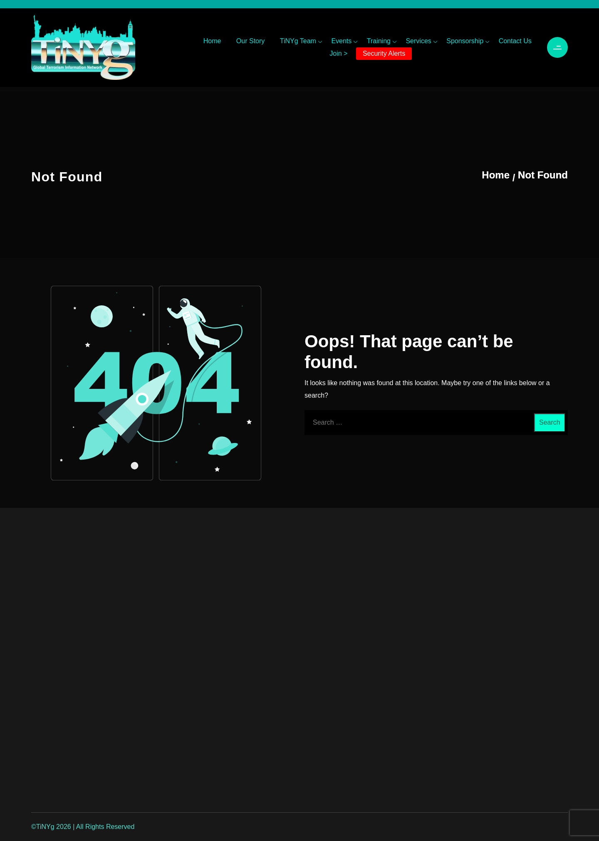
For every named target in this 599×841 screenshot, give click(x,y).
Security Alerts (384, 53)
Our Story (250, 41)
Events (341, 41)
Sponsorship (464, 41)
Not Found (543, 175)
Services (418, 41)
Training (379, 41)
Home (212, 41)
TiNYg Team (298, 41)
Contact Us (515, 41)
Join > (338, 53)
